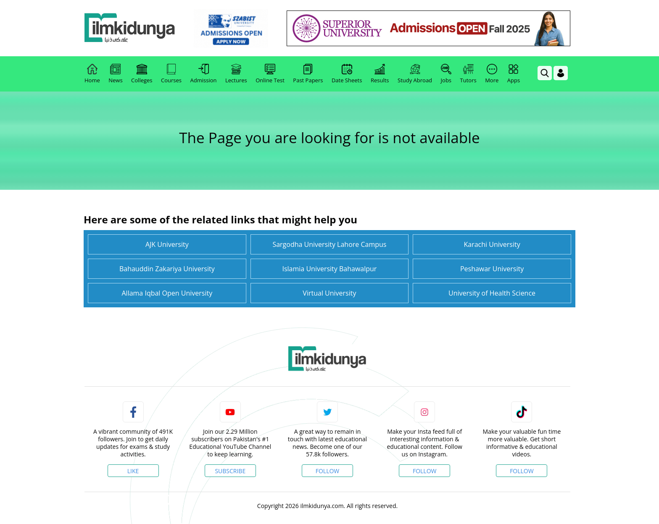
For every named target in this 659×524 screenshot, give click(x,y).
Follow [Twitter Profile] (328, 471)
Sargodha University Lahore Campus (329, 244)
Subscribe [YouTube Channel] (230, 471)
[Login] (561, 73)
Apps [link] (513, 74)
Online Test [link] (270, 74)
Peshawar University (492, 268)
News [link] (115, 74)
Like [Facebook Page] (133, 471)
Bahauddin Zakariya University (167, 268)
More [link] (491, 74)
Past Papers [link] (308, 74)
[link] (232, 28)
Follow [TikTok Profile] (522, 471)
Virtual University (329, 293)
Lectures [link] (236, 74)
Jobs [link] (446, 74)
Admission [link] (203, 74)
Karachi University (492, 244)
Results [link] (380, 74)
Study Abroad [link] (415, 74)
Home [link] (92, 74)
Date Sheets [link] (347, 74)
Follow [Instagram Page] (425, 471)
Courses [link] (171, 74)
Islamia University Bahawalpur (329, 268)
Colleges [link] (141, 74)
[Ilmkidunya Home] (130, 28)
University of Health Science (491, 293)
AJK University (167, 244)
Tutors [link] (468, 74)
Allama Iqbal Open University (166, 293)
